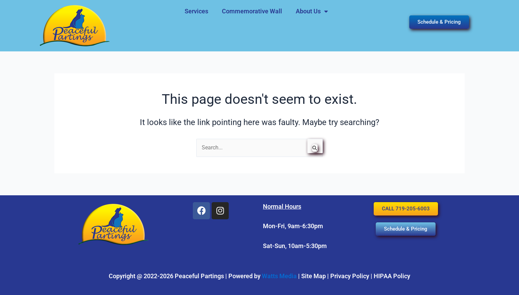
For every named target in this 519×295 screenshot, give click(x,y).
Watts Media (279, 276)
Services (196, 11)
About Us (312, 11)
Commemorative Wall (252, 11)
